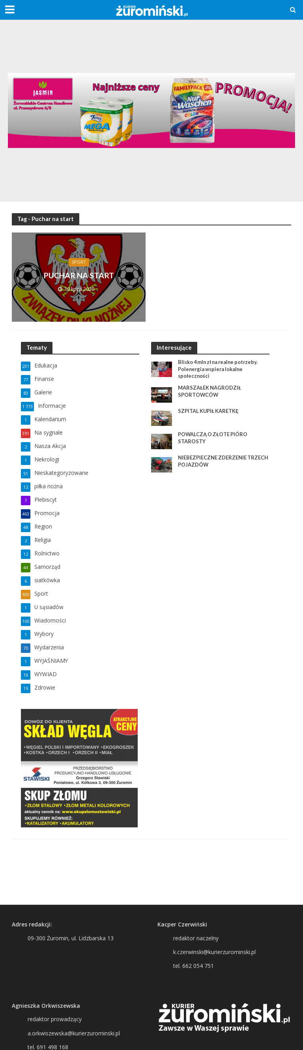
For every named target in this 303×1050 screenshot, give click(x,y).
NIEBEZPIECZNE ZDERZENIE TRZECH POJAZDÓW (223, 461)
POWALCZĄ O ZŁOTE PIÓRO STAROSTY (213, 438)
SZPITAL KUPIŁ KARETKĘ (208, 411)
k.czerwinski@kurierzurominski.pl (214, 952)
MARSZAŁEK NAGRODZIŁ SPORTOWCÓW (209, 391)
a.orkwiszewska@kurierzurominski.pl (74, 1033)
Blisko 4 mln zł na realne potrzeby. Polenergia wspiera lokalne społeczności (220, 369)
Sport (78, 262)
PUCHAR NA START (79, 275)
